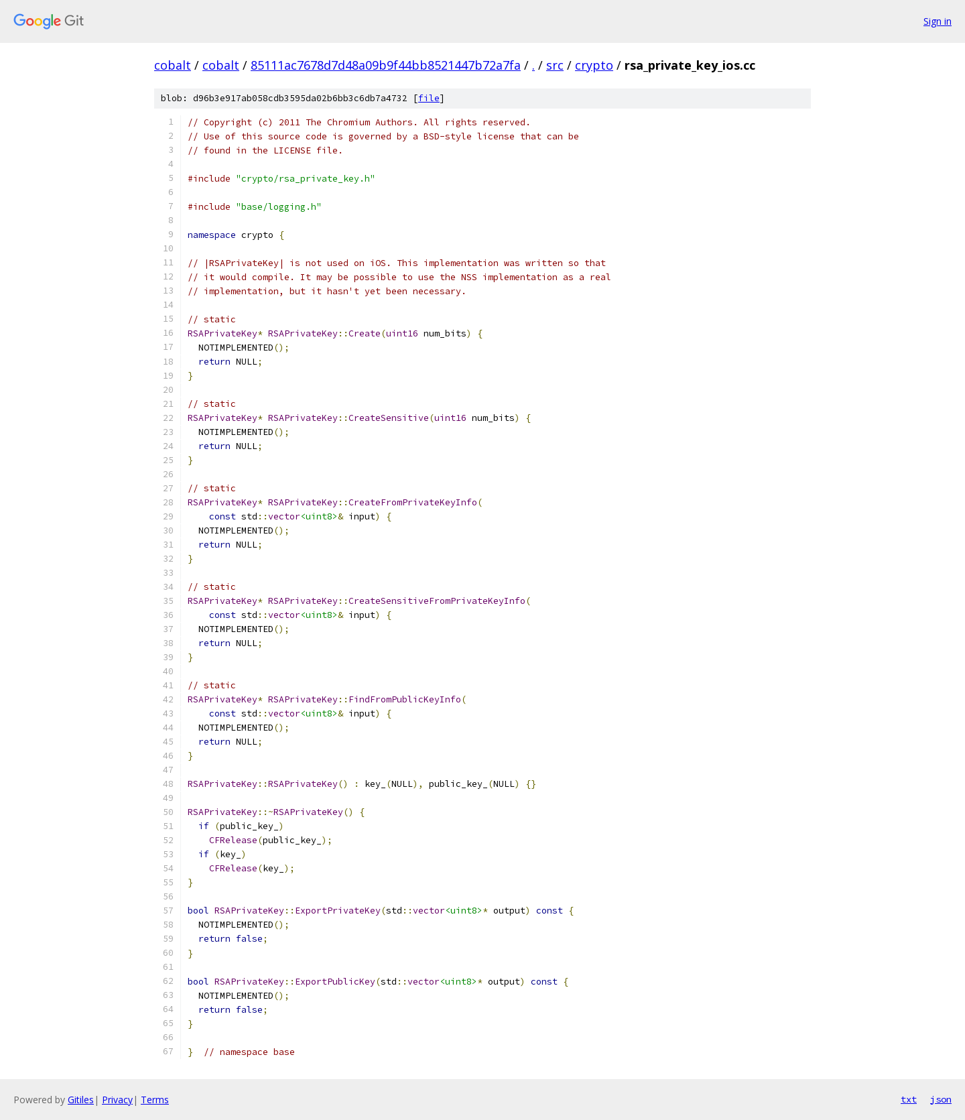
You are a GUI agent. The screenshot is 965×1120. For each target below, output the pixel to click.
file (429, 98)
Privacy (117, 1099)
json (941, 1099)
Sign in (937, 21)
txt (909, 1099)
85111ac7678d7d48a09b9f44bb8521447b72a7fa (386, 65)
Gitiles (81, 1099)
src (555, 65)
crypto (594, 65)
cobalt (172, 65)
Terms (155, 1099)
